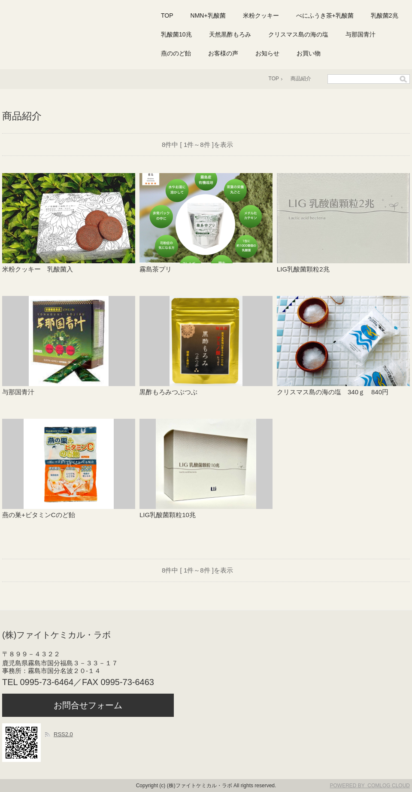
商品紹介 (301, 79)
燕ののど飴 (176, 53)
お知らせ (267, 53)
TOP (167, 15)
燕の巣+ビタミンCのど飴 (42, 514)
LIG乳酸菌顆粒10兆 (170, 514)
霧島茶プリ (155, 269)
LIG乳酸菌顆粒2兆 (303, 269)
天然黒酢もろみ (230, 34)
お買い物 (309, 53)
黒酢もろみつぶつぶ (171, 392)
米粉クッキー (261, 15)
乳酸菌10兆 (176, 34)
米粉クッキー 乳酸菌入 (37, 269)
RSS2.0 (63, 734)
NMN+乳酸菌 (208, 15)
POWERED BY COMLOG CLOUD (370, 786)
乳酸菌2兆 (384, 15)
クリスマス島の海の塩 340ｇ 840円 (332, 392)
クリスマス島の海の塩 (298, 34)
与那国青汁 (360, 34)
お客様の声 (223, 53)
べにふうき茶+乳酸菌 (325, 15)
